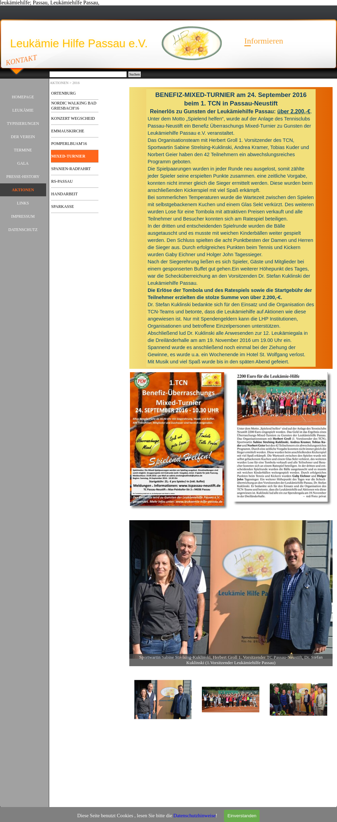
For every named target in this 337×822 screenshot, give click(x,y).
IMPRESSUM (23, 216)
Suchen (134, 74)
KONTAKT (21, 60)
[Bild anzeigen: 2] (231, 700)
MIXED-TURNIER (68, 156)
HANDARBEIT (64, 194)
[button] (231, 589)
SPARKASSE (62, 206)
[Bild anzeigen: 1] (163, 700)
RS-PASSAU (62, 181)
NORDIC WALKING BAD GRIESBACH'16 (73, 106)
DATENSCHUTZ (23, 229)
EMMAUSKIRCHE (67, 131)
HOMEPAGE (23, 97)
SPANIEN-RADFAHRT (71, 168)
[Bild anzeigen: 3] (299, 700)
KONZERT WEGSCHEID (73, 118)
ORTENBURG (63, 93)
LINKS (23, 203)
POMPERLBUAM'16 (69, 143)
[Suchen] (88, 74)
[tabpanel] (231, 228)
